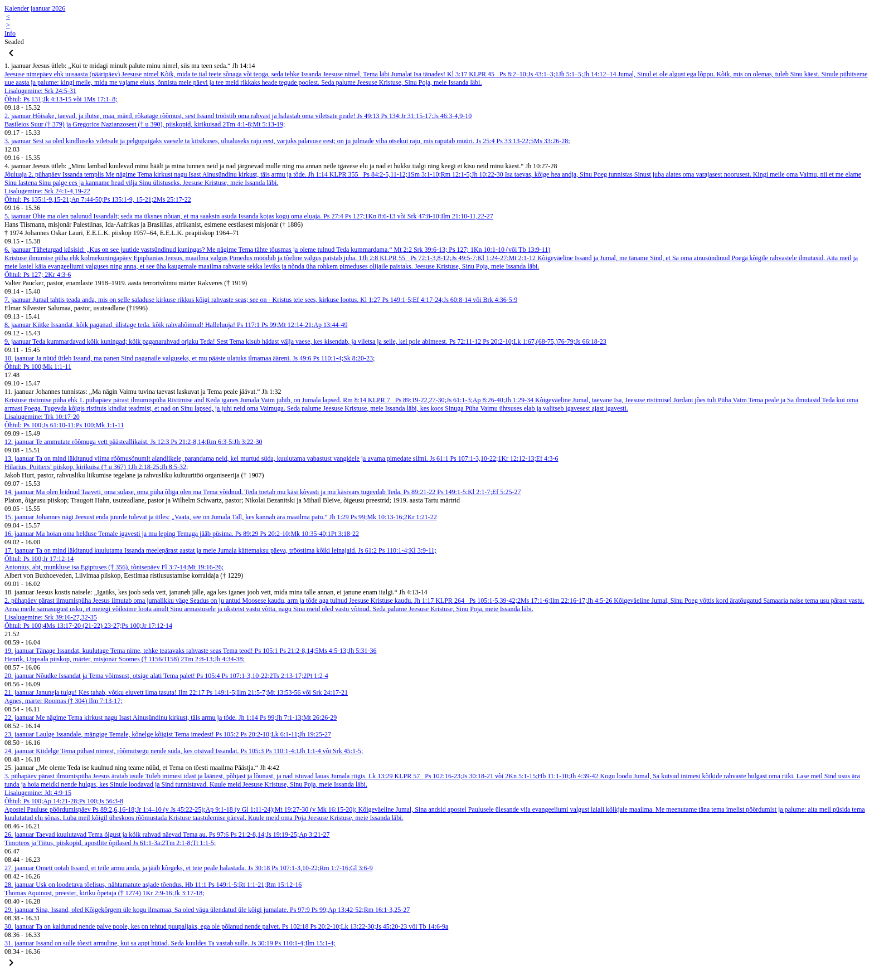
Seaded (14, 42)
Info (10, 33)
